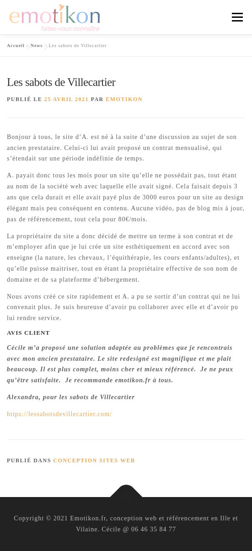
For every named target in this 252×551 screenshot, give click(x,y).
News (37, 45)
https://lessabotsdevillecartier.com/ (59, 414)
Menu (237, 17)
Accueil (16, 45)
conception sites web (94, 460)
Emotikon (124, 99)
